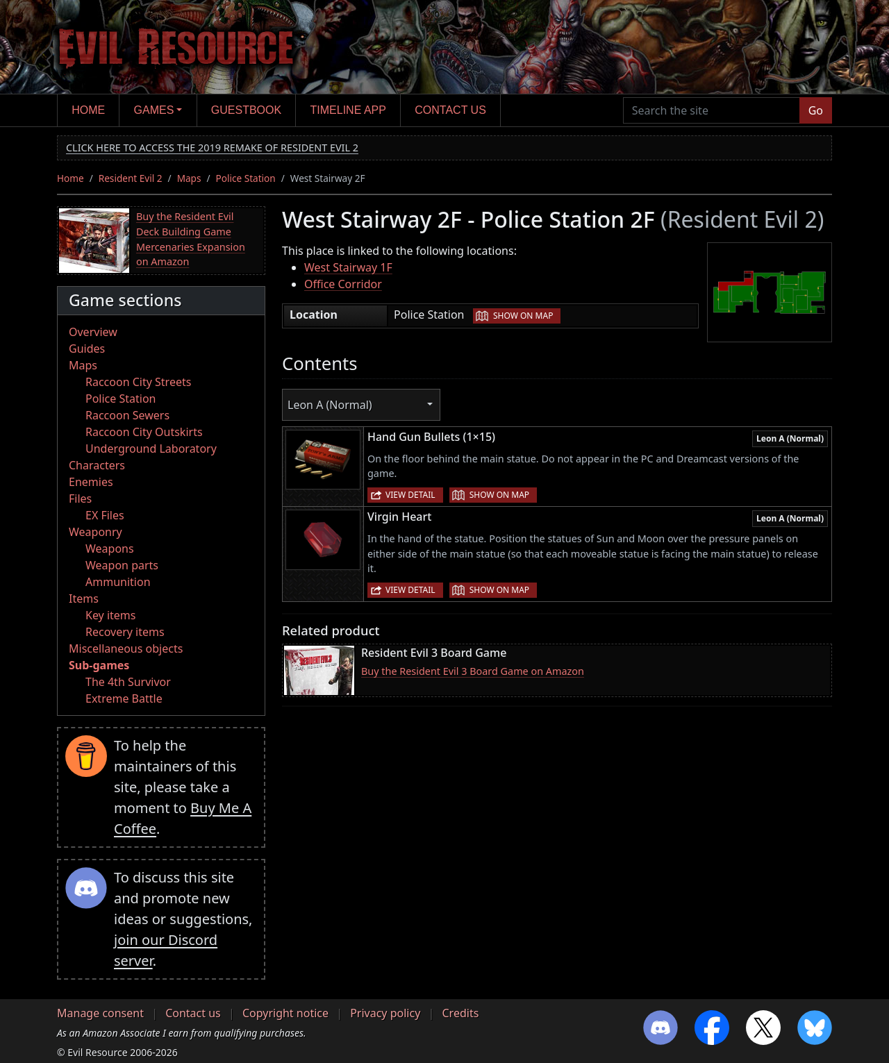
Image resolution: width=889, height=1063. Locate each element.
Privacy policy (385, 1013)
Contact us (450, 110)
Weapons (109, 548)
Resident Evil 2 (131, 178)
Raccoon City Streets (138, 382)
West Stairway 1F (348, 267)
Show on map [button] (523, 315)
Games (154, 110)
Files (80, 498)
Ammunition (118, 581)
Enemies (91, 481)
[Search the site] (711, 110)
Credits (460, 1013)
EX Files (104, 515)
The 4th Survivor (128, 681)
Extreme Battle (124, 698)
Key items (110, 615)
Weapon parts (121, 565)
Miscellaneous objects (126, 648)
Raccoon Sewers (127, 415)
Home (88, 110)
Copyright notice (285, 1013)
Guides (87, 348)
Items (84, 598)
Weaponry (95, 531)
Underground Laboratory (151, 448)
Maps (189, 178)
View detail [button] (410, 495)
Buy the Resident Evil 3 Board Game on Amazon (472, 671)
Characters (97, 465)
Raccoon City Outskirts (144, 432)
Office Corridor (343, 284)
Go (815, 110)
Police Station (246, 178)
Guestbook (246, 110)
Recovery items (125, 631)
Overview (93, 332)
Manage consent (100, 1013)
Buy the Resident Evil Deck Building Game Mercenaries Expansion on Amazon (190, 239)
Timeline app (348, 110)
